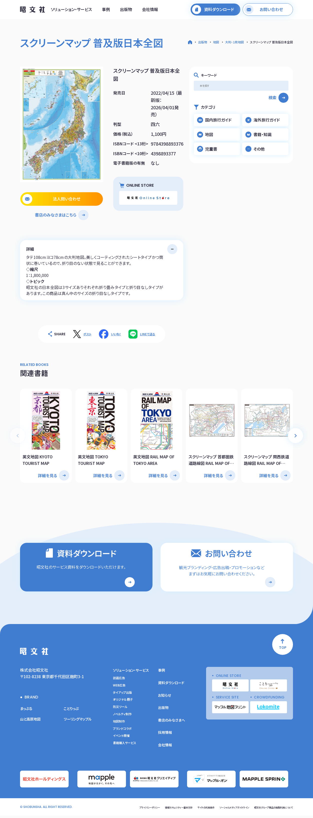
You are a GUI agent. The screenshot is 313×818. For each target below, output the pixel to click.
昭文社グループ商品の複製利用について (267, 809)
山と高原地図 (32, 722)
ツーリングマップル (80, 722)
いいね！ (116, 334)
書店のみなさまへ (171, 723)
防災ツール (120, 710)
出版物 (126, 11)
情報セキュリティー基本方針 (145, 809)
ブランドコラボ (122, 732)
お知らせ (164, 698)
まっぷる (27, 712)
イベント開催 (121, 739)
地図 (216, 42)
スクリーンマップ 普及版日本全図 (271, 42)
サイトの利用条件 (179, 809)
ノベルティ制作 (122, 717)
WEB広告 (119, 688)
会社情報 (150, 11)
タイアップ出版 (122, 696)
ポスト (87, 334)
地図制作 (119, 725)
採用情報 (165, 735)
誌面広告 (119, 681)
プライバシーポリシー (108, 809)
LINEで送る (147, 334)
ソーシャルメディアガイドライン (216, 809)
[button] (295, 433)
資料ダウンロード (171, 685)
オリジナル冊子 (123, 703)
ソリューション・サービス (71, 11)
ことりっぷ (72, 712)
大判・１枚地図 (234, 42)
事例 (106, 11)
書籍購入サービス (124, 746)
